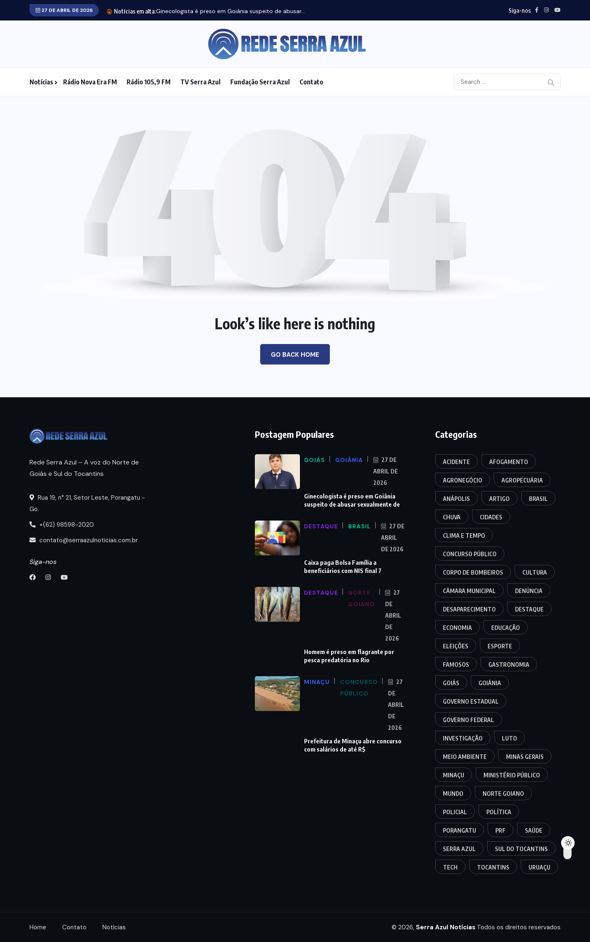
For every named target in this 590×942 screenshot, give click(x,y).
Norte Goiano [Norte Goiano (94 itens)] (503, 793)
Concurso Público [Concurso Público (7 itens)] (470, 553)
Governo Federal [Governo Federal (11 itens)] (468, 719)
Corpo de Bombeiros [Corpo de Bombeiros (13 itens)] (473, 572)
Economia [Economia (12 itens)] (457, 627)
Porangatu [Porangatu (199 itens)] (459, 830)
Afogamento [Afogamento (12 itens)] (508, 461)
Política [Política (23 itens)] (498, 811)
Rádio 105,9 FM (148, 82)
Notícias (41, 82)
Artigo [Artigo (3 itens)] (499, 498)
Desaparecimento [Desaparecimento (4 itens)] (469, 609)
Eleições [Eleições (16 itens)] (455, 646)
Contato (311, 82)
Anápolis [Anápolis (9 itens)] (456, 498)
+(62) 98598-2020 (62, 525)
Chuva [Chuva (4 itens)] (452, 517)
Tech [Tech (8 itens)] (450, 867)
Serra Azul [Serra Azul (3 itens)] (459, 848)
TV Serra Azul (200, 82)
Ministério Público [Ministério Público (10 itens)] (511, 775)
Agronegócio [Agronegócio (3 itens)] (462, 480)
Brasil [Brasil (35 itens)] (538, 498)
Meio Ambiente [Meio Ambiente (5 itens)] (465, 756)
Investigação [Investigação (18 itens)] (463, 738)
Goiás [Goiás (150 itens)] (451, 682)
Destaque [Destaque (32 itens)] (529, 609)
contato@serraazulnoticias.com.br (84, 540)
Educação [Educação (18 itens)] (505, 627)
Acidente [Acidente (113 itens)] (456, 461)
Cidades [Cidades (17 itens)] (491, 517)
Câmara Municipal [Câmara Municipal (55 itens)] (469, 590)
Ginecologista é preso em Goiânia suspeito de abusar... (230, 11)
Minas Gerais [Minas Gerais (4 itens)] (525, 756)
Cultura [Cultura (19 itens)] (534, 572)
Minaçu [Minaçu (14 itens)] (453, 775)
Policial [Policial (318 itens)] (455, 811)
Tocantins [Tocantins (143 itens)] (493, 867)
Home (38, 927)
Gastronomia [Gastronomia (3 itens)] (508, 664)
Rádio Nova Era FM (90, 82)
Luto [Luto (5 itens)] (509, 738)
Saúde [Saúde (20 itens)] (533, 830)
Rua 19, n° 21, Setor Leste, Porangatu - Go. (87, 503)
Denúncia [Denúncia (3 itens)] (528, 590)
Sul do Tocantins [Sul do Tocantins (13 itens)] (521, 848)
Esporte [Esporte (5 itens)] (500, 646)
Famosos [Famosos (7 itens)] (456, 664)
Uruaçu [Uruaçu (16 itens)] (539, 867)
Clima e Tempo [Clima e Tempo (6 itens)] (464, 535)
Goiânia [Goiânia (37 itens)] (490, 682)
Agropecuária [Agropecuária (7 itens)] (522, 480)
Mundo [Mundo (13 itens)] (453, 793)
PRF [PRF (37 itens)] (500, 830)
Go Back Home (295, 355)
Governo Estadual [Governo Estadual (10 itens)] (471, 701)
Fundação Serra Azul (260, 82)
